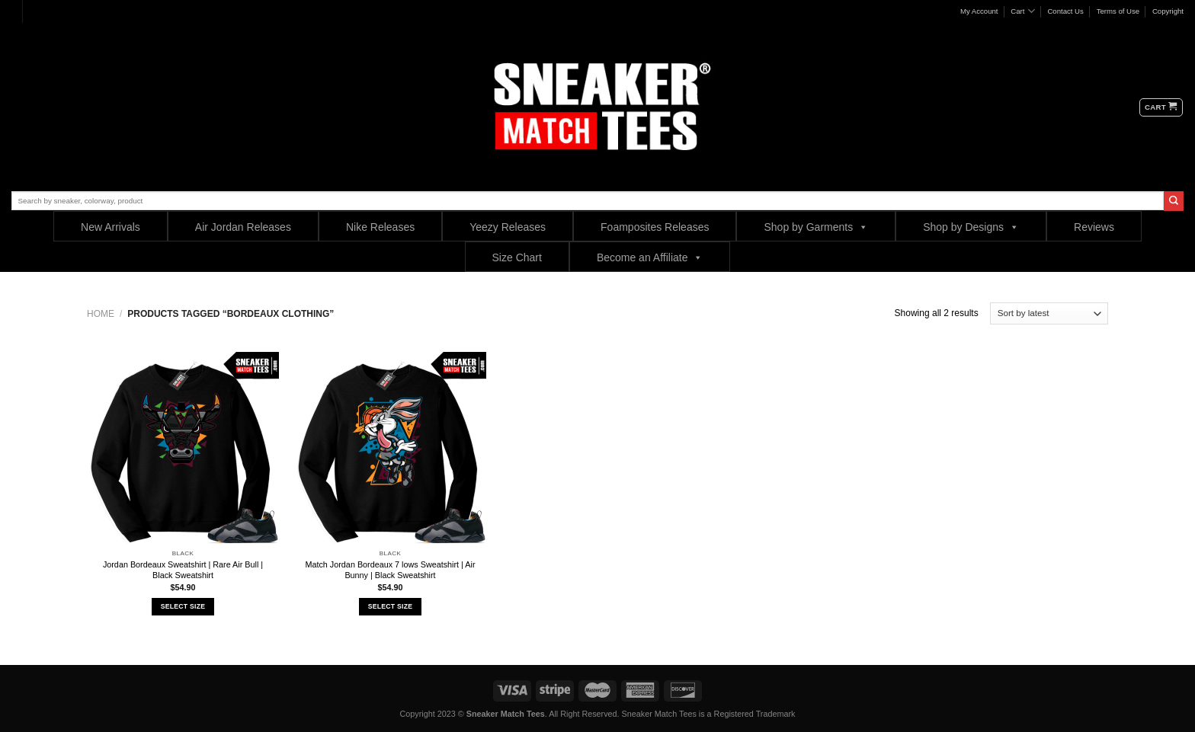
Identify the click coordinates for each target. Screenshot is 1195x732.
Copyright (1168, 11)
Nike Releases (380, 227)
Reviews (1094, 227)
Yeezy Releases (507, 227)
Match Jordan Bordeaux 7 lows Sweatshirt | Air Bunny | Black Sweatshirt (390, 570)
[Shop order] (1049, 313)
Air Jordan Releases (243, 227)
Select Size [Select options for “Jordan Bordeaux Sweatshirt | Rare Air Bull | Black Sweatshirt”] (183, 606)
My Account (979, 11)
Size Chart (517, 257)
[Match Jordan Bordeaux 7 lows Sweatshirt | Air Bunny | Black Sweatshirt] (390, 448)
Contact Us (1065, 11)
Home (100, 313)
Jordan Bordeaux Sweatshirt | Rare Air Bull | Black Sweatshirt (183, 570)
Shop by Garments (816, 226)
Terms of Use (1118, 11)
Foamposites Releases (655, 227)
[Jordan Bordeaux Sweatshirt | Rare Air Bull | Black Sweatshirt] (183, 448)
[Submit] (1174, 201)
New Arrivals (110, 227)
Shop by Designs (971, 226)
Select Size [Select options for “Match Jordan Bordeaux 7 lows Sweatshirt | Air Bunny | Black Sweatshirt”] (390, 606)
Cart (1022, 11)
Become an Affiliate (650, 257)
